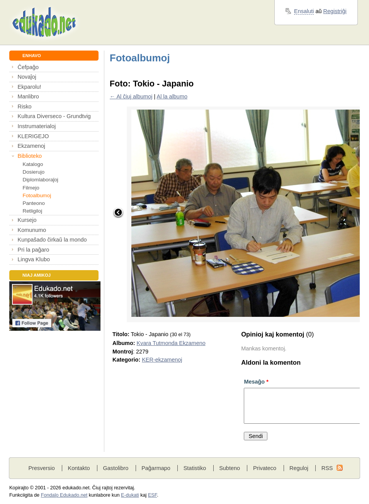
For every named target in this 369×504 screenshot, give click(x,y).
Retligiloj (32, 211)
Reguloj (298, 468)
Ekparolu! (29, 87)
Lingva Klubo (34, 259)
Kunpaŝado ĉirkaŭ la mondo (52, 240)
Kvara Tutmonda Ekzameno (171, 343)
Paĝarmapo (155, 468)
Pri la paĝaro (33, 250)
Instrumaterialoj (37, 126)
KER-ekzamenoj (162, 360)
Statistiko (195, 468)
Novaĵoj (27, 77)
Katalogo (32, 164)
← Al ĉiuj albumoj (131, 96)
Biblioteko (30, 156)
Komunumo (32, 230)
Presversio (41, 468)
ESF (152, 495)
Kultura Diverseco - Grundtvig (54, 116)
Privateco (264, 468)
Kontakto (79, 468)
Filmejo (30, 188)
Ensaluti (304, 11)
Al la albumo (172, 96)
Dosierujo (33, 172)
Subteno (229, 468)
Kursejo (27, 220)
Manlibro (28, 96)
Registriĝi (335, 11)
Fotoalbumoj (36, 195)
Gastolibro (115, 468)
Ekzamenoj (31, 146)
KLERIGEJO (33, 136)
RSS (327, 468)
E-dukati (130, 495)
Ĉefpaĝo (28, 67)
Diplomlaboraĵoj (40, 180)
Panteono (33, 203)
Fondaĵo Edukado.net (64, 495)
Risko (25, 106)
